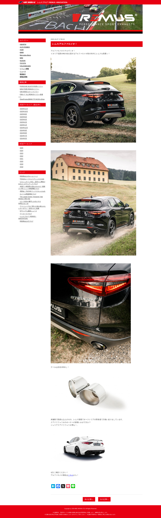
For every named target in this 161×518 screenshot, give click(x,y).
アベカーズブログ (26, 214)
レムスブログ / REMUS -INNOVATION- (52, 2)
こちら (70, 475)
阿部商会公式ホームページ (29, 176)
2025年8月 (23, 114)
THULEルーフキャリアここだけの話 (32, 179)
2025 (21, 148)
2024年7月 (23, 136)
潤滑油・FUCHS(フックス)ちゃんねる (32, 191)
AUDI (21, 50)
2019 (21, 164)
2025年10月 (24, 111)
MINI (21, 58)
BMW (22, 52)
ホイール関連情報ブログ (28, 194)
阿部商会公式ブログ (26, 221)
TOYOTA (23, 63)
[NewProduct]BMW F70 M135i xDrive (32, 99)
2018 (21, 167)
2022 (21, 156)
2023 (21, 153)
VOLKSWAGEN (25, 66)
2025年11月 (24, 109)
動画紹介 (23, 74)
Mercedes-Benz (25, 55)
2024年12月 (24, 128)
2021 (21, 159)
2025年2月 (23, 122)
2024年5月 (23, 138)
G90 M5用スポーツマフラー (29, 92)
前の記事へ (89, 499)
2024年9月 (23, 130)
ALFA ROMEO (25, 47)
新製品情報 (23, 77)
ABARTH (23, 44)
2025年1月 (23, 125)
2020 (21, 161)
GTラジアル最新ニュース (28, 211)
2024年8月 (23, 133)
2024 (21, 151)
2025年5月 (23, 119)
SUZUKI (22, 61)
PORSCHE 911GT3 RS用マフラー (31, 86)
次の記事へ (104, 499)
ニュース (23, 71)
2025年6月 (23, 117)
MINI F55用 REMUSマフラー (29, 89)
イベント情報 (24, 69)
